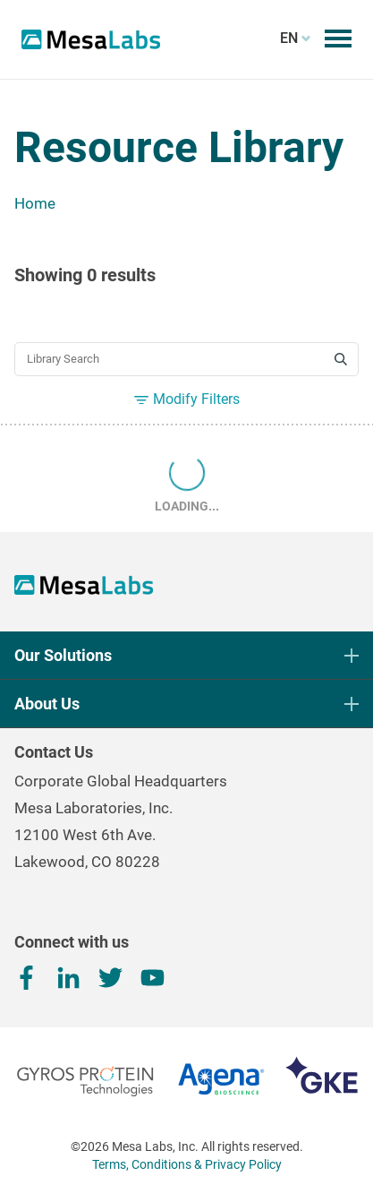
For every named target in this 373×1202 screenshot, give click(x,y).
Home (34, 203)
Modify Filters (187, 399)
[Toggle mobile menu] (338, 38)
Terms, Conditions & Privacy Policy (187, 1164)
